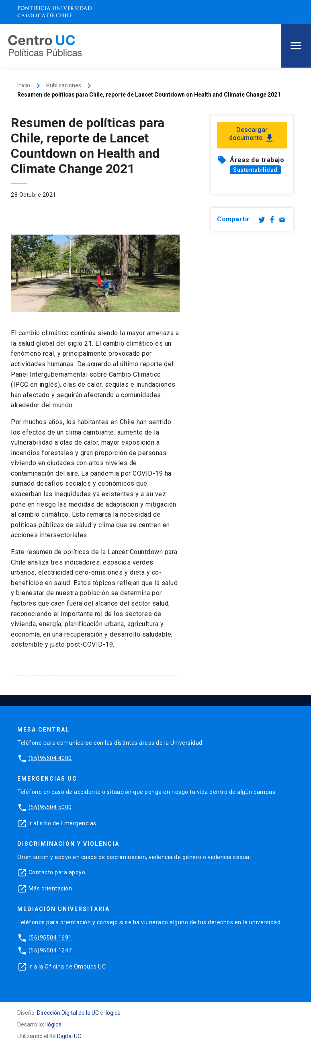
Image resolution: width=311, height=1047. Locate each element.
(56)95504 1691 (50, 937)
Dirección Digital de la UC (68, 1013)
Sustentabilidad (255, 170)
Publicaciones (63, 85)
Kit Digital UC (65, 1036)
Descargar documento (252, 135)
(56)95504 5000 (50, 807)
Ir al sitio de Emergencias (62, 823)
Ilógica (112, 1013)
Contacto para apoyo (57, 872)
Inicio (23, 85)
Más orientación (50, 888)
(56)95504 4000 (50, 758)
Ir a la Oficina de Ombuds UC (67, 966)
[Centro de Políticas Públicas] (45, 45)
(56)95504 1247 (50, 950)
